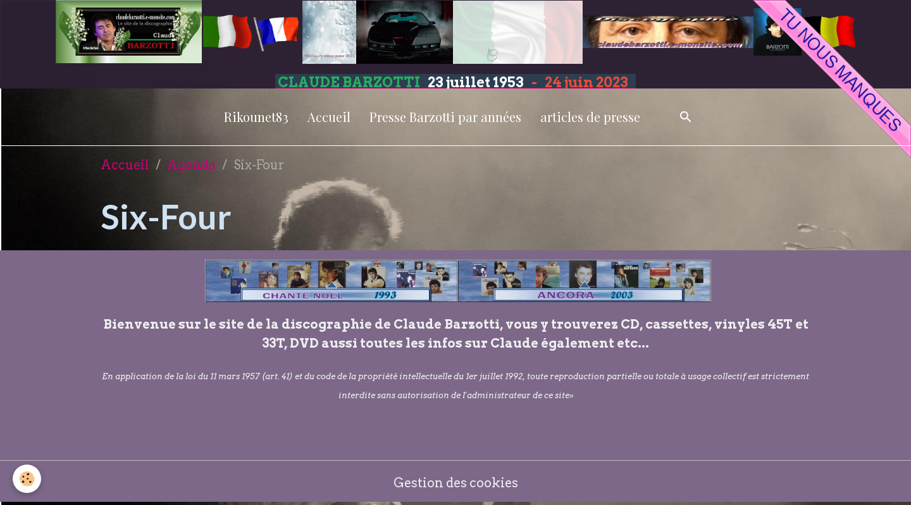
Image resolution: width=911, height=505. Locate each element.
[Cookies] (27, 479)
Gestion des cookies (456, 482)
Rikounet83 (256, 116)
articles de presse (590, 116)
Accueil (328, 116)
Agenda (191, 165)
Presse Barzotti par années (445, 116)
